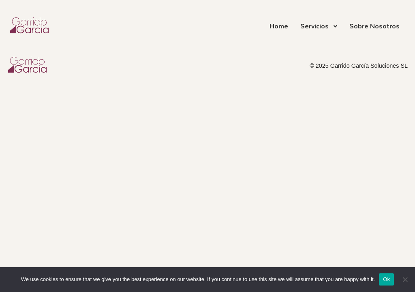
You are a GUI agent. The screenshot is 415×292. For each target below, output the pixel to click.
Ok (386, 279)
